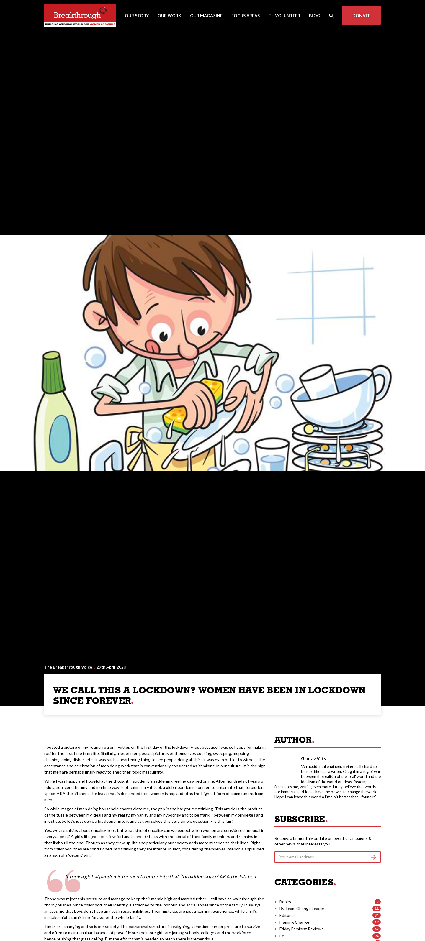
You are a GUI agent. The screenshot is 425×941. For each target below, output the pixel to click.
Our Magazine (206, 15)
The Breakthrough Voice (68, 666)
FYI (282, 935)
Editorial (287, 915)
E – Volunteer (284, 15)
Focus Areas (245, 15)
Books (285, 901)
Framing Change (294, 921)
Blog (314, 15)
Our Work (169, 15)
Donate (361, 15)
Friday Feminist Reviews (301, 928)
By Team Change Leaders (302, 908)
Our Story (137, 15)
